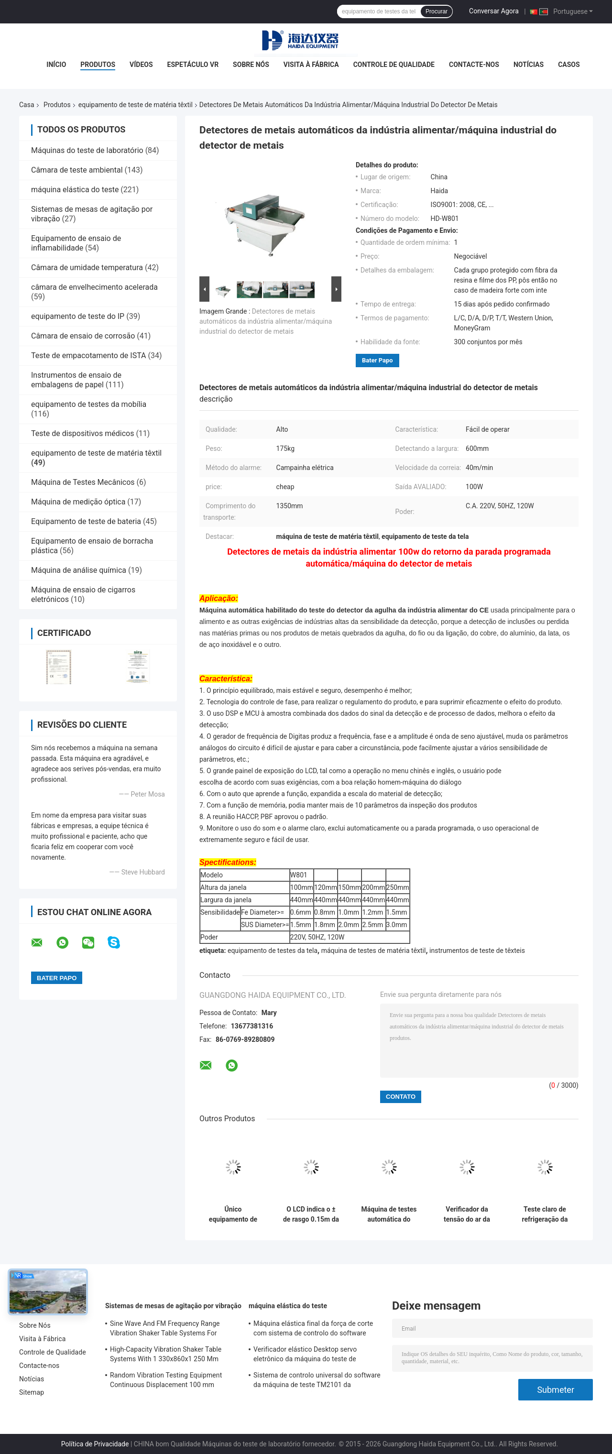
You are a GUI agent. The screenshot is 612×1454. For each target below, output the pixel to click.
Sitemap (31, 1392)
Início (56, 64)
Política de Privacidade (95, 1444)
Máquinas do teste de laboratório (87, 150)
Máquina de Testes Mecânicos (83, 482)
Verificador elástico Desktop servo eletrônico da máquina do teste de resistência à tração (305, 1355)
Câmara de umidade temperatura (87, 267)
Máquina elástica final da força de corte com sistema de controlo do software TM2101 (313, 1330)
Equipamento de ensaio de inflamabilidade (76, 243)
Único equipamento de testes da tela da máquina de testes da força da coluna (233, 1214)
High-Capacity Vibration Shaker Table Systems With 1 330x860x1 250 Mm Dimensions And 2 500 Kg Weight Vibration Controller (165, 1355)
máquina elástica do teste (75, 189)
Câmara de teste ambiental (77, 170)
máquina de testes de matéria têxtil (373, 950)
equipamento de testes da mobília (88, 404)
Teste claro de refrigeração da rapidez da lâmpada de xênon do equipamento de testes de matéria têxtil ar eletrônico (545, 1214)
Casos (568, 64)
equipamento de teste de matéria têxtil (135, 105)
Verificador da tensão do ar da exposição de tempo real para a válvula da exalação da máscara (467, 1214)
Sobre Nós (251, 64)
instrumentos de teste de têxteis (477, 950)
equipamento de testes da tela (272, 950)
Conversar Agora (494, 11)
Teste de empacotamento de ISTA (88, 355)
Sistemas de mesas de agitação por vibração (173, 1306)
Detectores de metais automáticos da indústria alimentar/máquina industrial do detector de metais (265, 321)
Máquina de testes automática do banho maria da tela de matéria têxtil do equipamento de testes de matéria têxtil (389, 1214)
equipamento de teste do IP (77, 316)
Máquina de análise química (78, 570)
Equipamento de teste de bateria (86, 521)
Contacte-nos (474, 64)
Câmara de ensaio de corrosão (83, 335)
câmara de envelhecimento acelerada (94, 287)
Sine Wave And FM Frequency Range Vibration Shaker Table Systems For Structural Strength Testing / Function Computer (166, 1330)
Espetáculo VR (193, 64)
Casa (26, 105)
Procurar (437, 11)
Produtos (97, 64)
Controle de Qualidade (394, 64)
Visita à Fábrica (311, 64)
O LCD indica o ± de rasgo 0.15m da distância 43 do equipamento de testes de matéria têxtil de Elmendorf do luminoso (311, 1214)
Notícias (529, 64)
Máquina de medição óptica (78, 501)
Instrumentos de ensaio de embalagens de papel (76, 380)
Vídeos (141, 64)
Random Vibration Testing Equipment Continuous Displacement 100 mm (166, 1379)
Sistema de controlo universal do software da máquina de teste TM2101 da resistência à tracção (317, 1381)
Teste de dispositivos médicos (82, 433)
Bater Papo (377, 360)
